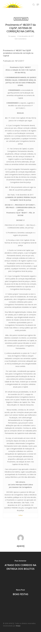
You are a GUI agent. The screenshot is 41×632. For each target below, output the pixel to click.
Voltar (20, 515)
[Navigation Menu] (38, 4)
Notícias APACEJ (21, 19)
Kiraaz (18, 626)
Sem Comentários (20, 39)
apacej (13, 36)
